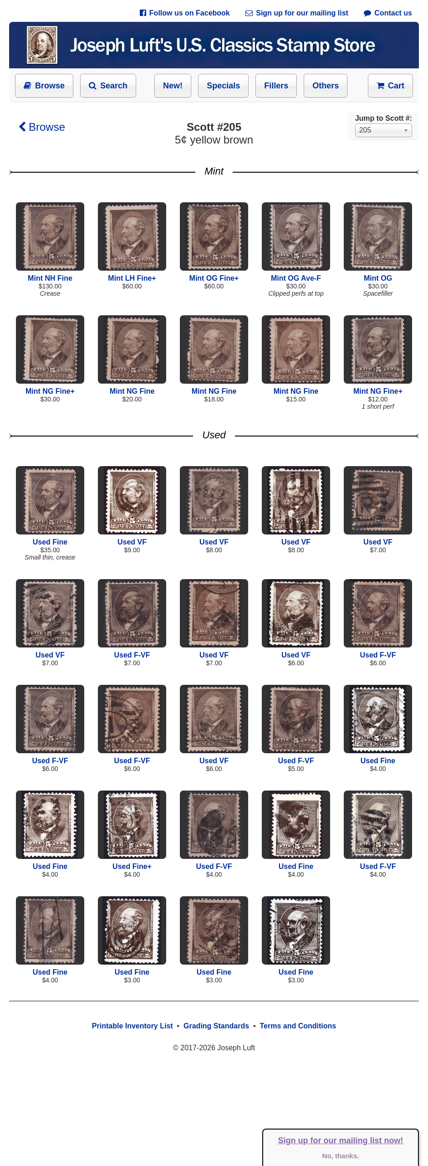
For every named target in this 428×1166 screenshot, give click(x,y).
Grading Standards (216, 1026)
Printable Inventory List (132, 1026)
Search (108, 85)
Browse (44, 85)
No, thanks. (340, 1156)
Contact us (388, 13)
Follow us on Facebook (185, 13)
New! (173, 85)
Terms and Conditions (298, 1026)
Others (325, 85)
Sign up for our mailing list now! (340, 1140)
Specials (223, 85)
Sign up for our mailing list (296, 13)
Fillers (276, 85)
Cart (390, 85)
